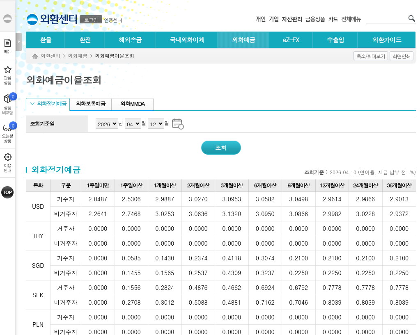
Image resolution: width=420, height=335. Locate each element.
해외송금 (130, 39)
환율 (45, 39)
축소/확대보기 (370, 55)
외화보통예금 (89, 103)
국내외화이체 (187, 39)
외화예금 (243, 39)
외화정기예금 (48, 103)
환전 (85, 39)
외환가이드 (386, 39)
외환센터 (50, 55)
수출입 (335, 39)
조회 (221, 148)
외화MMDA (132, 103)
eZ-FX (291, 39)
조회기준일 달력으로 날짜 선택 (178, 123)
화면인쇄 (401, 55)
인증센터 (113, 19)
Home (35, 56)
